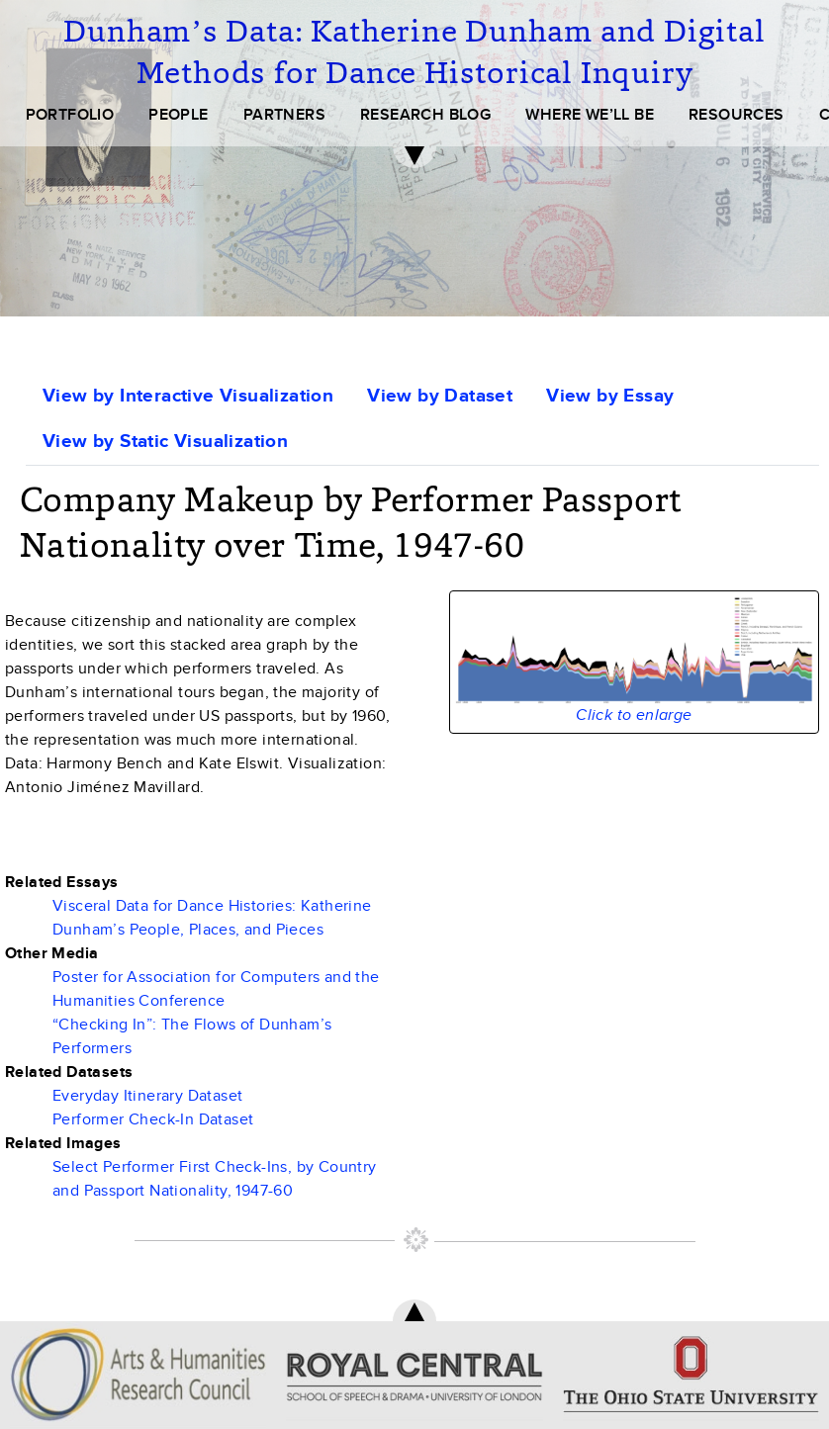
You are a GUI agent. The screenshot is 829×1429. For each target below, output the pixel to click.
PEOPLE (178, 115)
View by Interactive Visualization (188, 396)
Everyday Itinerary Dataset (147, 1096)
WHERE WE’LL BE (589, 115)
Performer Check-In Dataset (152, 1119)
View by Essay (610, 396)
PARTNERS (284, 115)
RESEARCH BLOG (425, 115)
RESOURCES (736, 115)
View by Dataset (439, 396)
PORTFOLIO (70, 115)
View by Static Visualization (165, 441)
